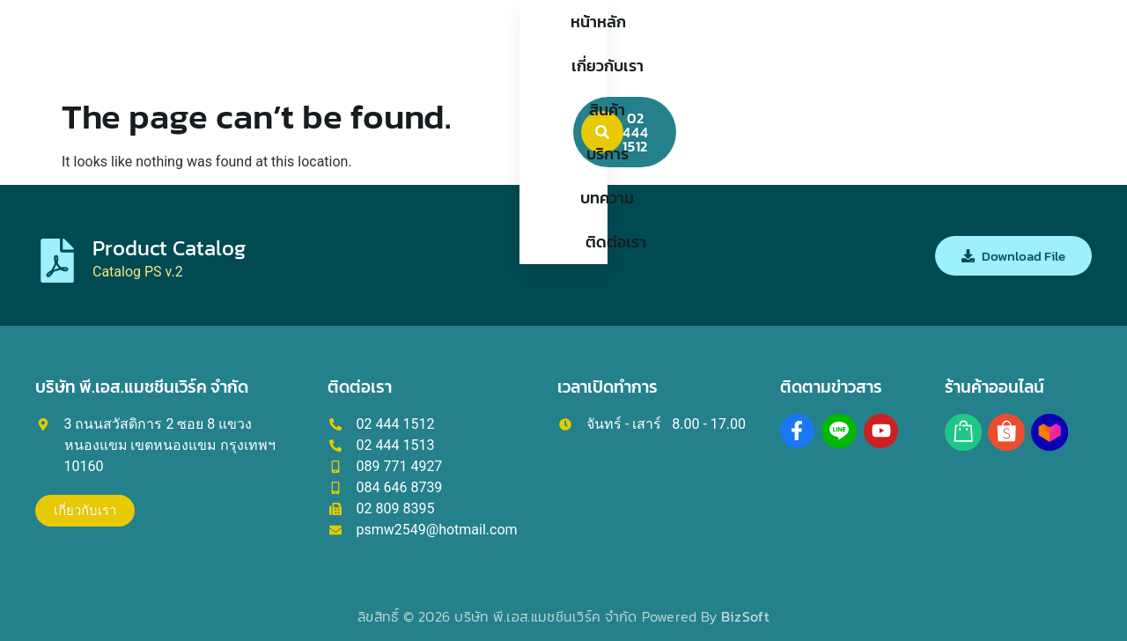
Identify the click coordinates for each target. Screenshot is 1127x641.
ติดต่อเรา (781, 44)
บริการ (606, 44)
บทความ (689, 44)
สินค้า (531, 44)
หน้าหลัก (343, 44)
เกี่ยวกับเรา (442, 44)
